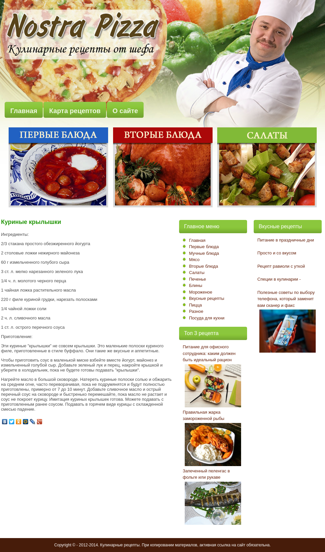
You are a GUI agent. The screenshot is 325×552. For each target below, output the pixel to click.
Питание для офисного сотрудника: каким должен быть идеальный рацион (209, 353)
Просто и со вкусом (276, 252)
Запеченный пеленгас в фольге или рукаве (206, 474)
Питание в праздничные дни (285, 240)
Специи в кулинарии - (279, 279)
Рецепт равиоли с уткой (281, 266)
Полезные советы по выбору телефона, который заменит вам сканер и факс (286, 299)
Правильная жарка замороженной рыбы (203, 415)
